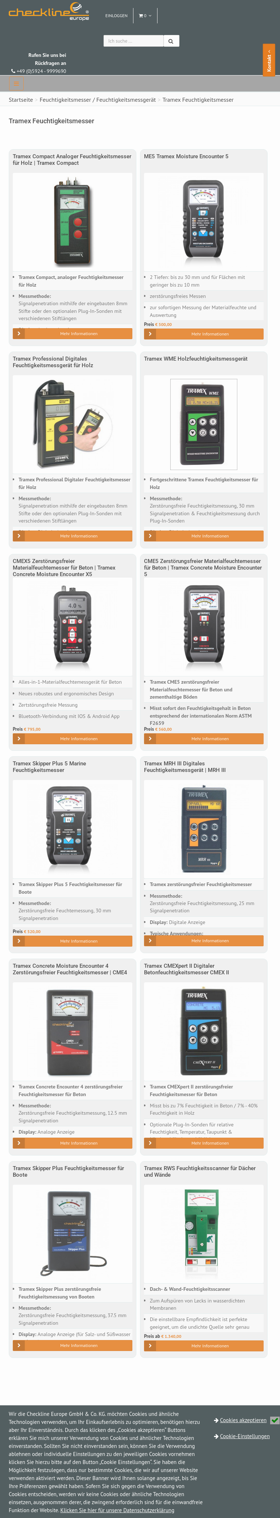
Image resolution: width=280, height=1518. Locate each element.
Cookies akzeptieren (250, 1420)
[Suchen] (171, 41)
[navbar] (16, 83)
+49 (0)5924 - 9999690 (38, 63)
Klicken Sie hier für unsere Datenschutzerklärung (118, 1510)
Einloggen (116, 15)
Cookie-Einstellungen (245, 1436)
